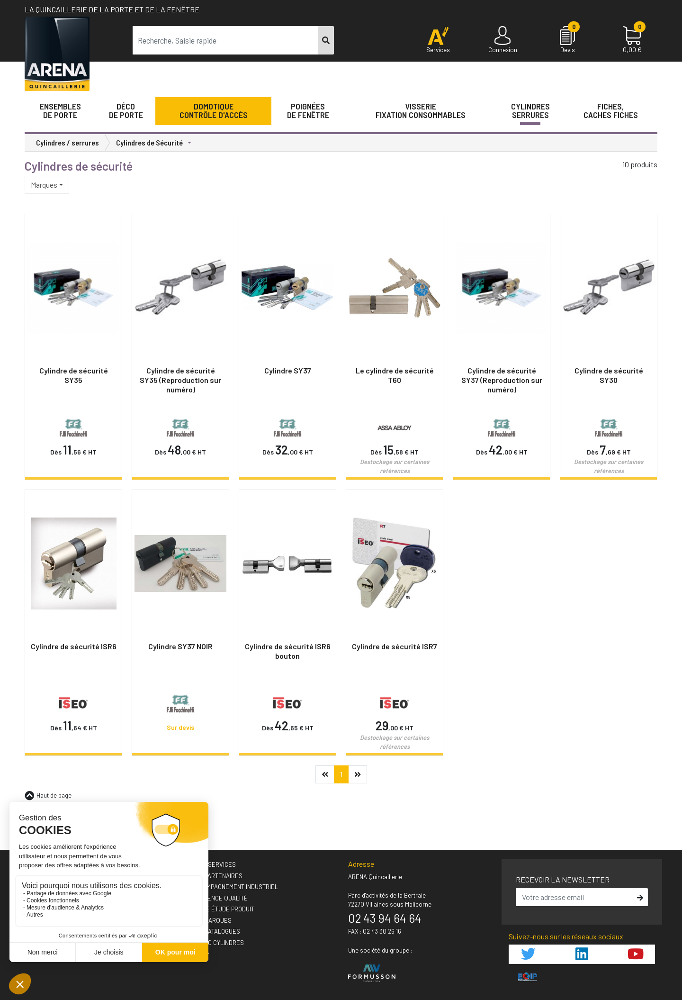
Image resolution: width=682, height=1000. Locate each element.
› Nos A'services (212, 864)
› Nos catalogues (214, 931)
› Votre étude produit (221, 909)
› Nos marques (210, 920)
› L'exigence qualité (218, 898)
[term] (225, 40)
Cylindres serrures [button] (530, 110)
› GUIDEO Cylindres (216, 942)
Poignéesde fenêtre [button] (308, 110)
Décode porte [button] (126, 110)
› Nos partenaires (215, 876)
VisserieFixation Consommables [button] (421, 110)
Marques (44, 184)
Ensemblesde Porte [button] (60, 110)
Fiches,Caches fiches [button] (610, 110)
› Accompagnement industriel (233, 887)
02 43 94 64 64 (385, 918)
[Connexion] (502, 40)
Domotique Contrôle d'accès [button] (213, 110)
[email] (575, 897)
